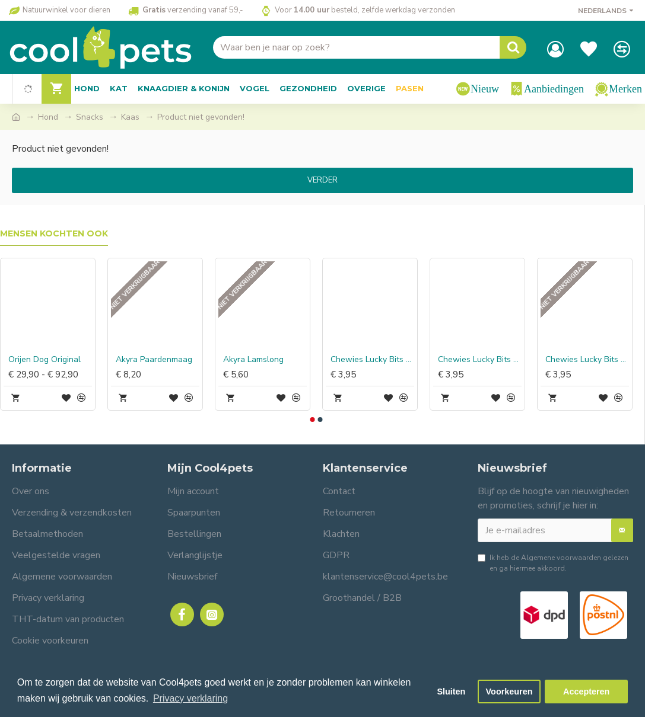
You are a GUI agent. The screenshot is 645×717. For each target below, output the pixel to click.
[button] (312, 419)
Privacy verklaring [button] (190, 698)
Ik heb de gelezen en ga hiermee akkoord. (553, 562)
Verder (322, 180)
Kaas (130, 117)
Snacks (89, 117)
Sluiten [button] (451, 691)
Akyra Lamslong (253, 359)
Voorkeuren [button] (509, 691)
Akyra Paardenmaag (154, 359)
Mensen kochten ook (54, 234)
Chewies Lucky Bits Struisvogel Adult (587, 359)
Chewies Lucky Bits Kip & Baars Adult (372, 359)
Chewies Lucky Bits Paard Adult (480, 359)
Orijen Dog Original (44, 359)
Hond (48, 117)
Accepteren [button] (586, 691)
